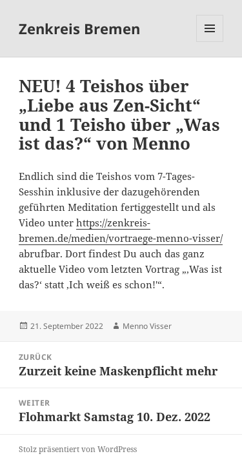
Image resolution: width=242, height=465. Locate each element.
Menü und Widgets (210, 41)
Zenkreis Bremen (79, 28)
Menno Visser (147, 326)
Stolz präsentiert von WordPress (78, 449)
